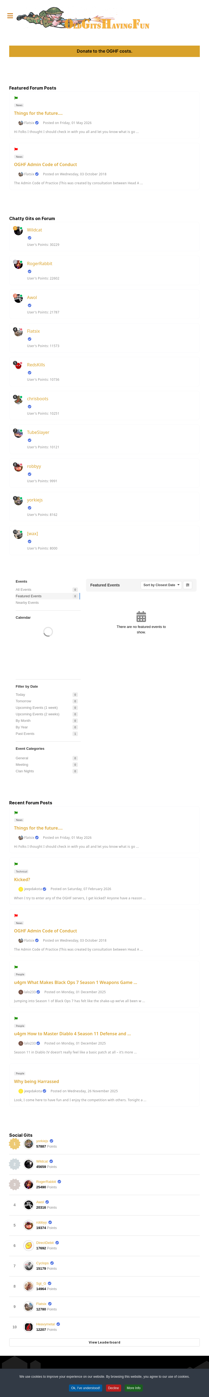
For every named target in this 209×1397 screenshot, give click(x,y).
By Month (23, 721)
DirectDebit (45, 1243)
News (19, 105)
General (22, 758)
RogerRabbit (39, 263)
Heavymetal (45, 1324)
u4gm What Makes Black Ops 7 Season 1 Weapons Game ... (75, 982)
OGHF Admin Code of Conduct (45, 164)
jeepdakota (33, 889)
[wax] (32, 533)
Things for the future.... (38, 113)
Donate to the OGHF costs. (104, 51)
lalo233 (30, 992)
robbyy (34, 466)
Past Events (25, 734)
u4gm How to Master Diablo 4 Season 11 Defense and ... (72, 1033)
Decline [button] (113, 1389)
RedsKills (36, 365)
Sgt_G (41, 1283)
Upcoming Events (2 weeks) (37, 714)
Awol (32, 297)
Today (20, 695)
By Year (22, 727)
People (19, 974)
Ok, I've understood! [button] (85, 1389)
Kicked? (22, 879)
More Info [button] (134, 1389)
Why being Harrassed (36, 1081)
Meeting (22, 765)
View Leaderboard (104, 1342)
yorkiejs (35, 500)
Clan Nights (25, 771)
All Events (23, 590)
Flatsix (29, 123)
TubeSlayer (38, 432)
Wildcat (34, 230)
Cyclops (42, 1263)
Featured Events (28, 596)
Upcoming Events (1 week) (37, 708)
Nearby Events (27, 603)
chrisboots (37, 399)
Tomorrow (23, 701)
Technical (21, 871)
